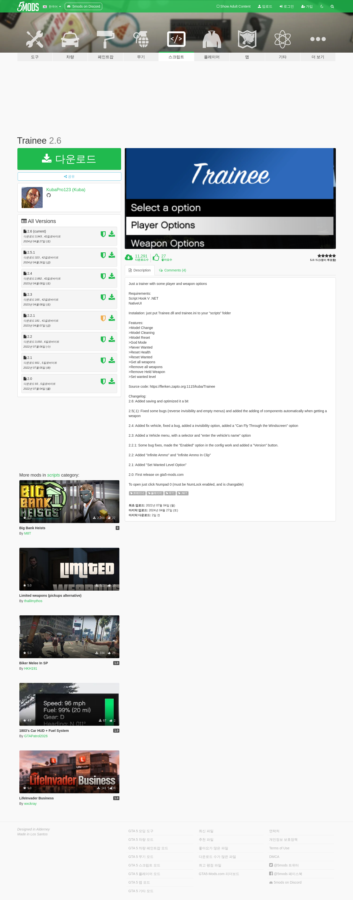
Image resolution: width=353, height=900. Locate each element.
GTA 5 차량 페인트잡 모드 (148, 848)
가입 (307, 6)
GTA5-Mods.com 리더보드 (219, 874)
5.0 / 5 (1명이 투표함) (323, 260)
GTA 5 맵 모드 (139, 882)
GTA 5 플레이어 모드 (144, 874)
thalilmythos (33, 601)
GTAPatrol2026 (36, 736)
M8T (27, 533)
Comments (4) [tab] (172, 270)
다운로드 (69, 159)
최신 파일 (206, 831)
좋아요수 (166, 259)
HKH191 (30, 668)
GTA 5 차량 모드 (140, 840)
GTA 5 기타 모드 (140, 891)
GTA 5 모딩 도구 (140, 831)
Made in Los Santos (32, 834)
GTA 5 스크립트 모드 (144, 865)
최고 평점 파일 (210, 865)
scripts (53, 475)
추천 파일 (206, 840)
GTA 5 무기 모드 (140, 857)
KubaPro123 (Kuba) (65, 189)
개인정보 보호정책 (283, 840)
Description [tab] (140, 270)
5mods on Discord (285, 882)
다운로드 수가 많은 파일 (217, 857)
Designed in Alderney (33, 829)
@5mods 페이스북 (285, 874)
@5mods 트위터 (284, 865)
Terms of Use (279, 848)
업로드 (265, 6)
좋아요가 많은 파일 (213, 848)
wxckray (30, 804)
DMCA (274, 857)
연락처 (274, 831)
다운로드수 (142, 259)
